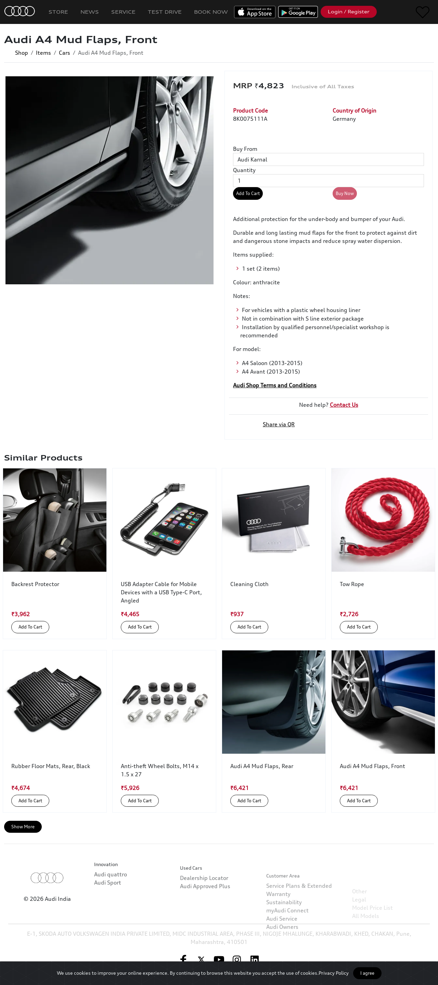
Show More (23, 826)
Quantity (244, 170)
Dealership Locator (204, 906)
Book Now (211, 12)
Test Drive (165, 12)
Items (43, 52)
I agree (367, 973)
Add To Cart (248, 193)
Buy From (245, 148)
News (89, 12)
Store (58, 12)
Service (123, 12)
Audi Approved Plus (205, 914)
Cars (64, 52)
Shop (21, 52)
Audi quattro (110, 894)
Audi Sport (107, 902)
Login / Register (349, 11)
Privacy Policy (334, 973)
